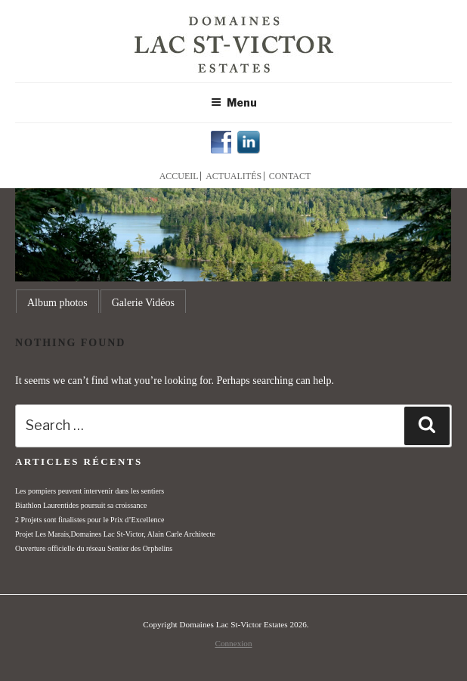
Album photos (57, 302)
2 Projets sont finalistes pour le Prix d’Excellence (89, 519)
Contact (290, 176)
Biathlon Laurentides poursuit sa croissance (81, 505)
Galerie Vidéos (143, 302)
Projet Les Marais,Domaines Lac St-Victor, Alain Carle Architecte (115, 534)
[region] (233, 235)
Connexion (233, 643)
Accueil (179, 176)
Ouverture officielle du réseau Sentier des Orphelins (93, 548)
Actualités (233, 176)
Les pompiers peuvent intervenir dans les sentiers (89, 491)
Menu (234, 102)
